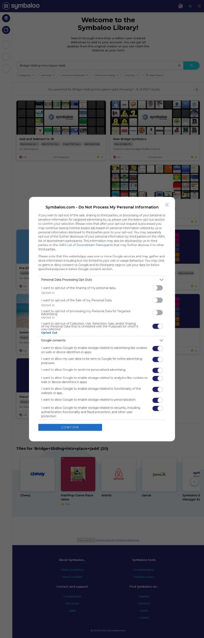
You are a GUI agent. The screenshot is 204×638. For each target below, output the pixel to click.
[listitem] (102, 280)
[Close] (167, 205)
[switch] (157, 288)
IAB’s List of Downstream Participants (86, 245)
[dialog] (102, 319)
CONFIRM (70, 427)
